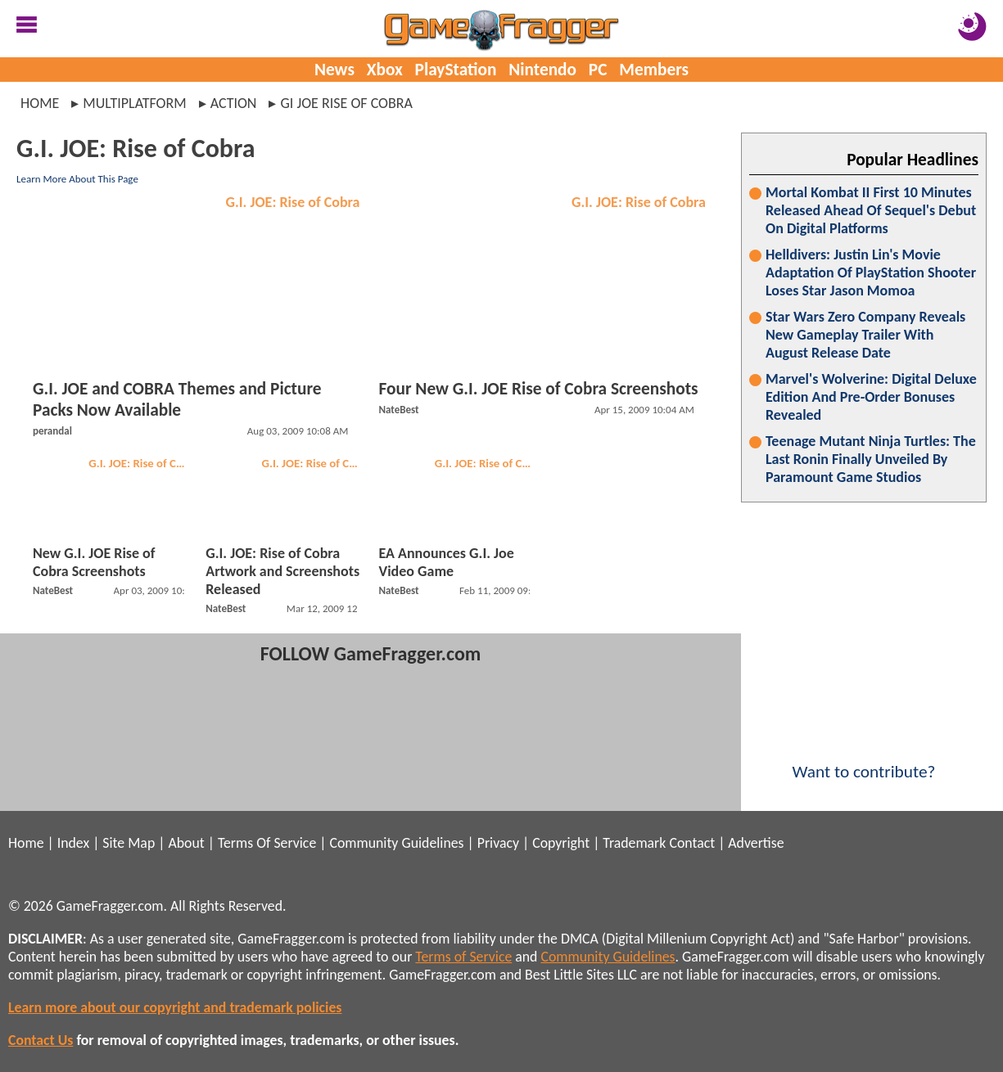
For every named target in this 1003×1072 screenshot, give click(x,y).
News (334, 69)
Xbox (385, 69)
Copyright (561, 843)
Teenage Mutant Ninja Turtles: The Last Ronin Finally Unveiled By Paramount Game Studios (871, 459)
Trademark (634, 843)
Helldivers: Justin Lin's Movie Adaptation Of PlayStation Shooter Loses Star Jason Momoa (871, 272)
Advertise (756, 843)
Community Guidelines (396, 843)
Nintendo (542, 69)
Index (73, 843)
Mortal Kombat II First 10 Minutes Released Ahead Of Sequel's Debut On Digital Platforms (871, 210)
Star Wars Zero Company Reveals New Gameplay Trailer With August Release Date (865, 335)
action (233, 103)
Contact (692, 843)
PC (598, 69)
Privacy (498, 843)
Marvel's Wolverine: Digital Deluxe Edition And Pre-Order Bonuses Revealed (871, 397)
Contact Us (40, 1040)
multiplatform (134, 103)
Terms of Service (463, 957)
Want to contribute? (864, 761)
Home (39, 103)
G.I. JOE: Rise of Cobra (293, 202)
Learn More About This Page (77, 179)
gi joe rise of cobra (346, 103)
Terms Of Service (267, 843)
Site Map (128, 843)
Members (654, 69)
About (186, 843)
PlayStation (456, 69)
